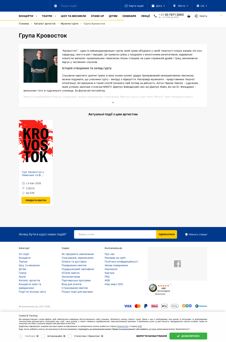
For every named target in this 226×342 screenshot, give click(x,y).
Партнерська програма (76, 280)
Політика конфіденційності (121, 261)
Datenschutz (122, 326)
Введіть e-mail (86, 234)
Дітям (113, 16)
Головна (24, 23)
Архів (22, 276)
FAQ (107, 276)
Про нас (110, 254)
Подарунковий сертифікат (78, 269)
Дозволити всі (188, 336)
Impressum (111, 269)
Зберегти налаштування (151, 336)
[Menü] (171, 285)
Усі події (24, 254)
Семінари (129, 16)
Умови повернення (116, 265)
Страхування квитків (75, 287)
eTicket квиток (71, 272)
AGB (107, 280)
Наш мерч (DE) (114, 284)
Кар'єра (109, 272)
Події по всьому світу (32, 291)
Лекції (145, 16)
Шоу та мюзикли (73, 16)
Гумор (23, 272)
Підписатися (167, 234)
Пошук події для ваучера (77, 291)
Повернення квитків (74, 265)
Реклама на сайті (115, 257)
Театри (47, 16)
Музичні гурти (69, 23)
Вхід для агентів (71, 284)
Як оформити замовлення (78, 254)
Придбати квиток (35, 200)
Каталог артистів (44, 23)
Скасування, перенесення (77, 257)
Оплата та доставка (74, 261)
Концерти (26, 16)
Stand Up (97, 16)
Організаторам (71, 276)
